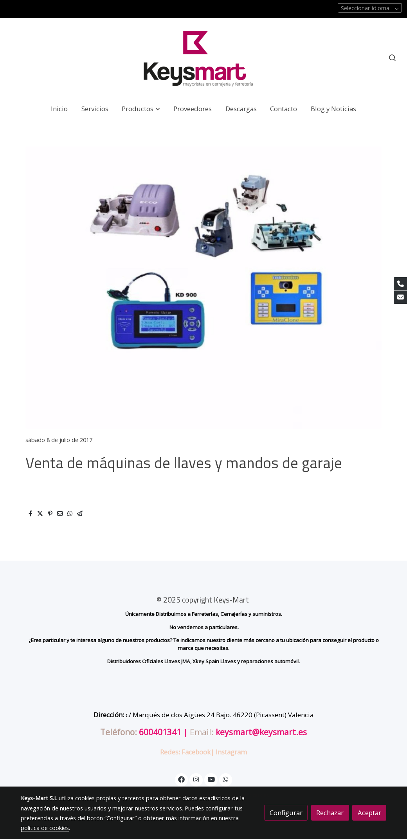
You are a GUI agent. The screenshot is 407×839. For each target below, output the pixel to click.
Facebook (196, 751)
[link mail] (400, 297)
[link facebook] (181, 779)
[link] (203, 58)
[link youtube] (211, 779)
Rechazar (330, 812)
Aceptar (369, 812)
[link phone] (400, 283)
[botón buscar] (392, 57)
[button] (141, 108)
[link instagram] (196, 779)
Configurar (286, 812)
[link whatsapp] (226, 779)
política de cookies (45, 828)
